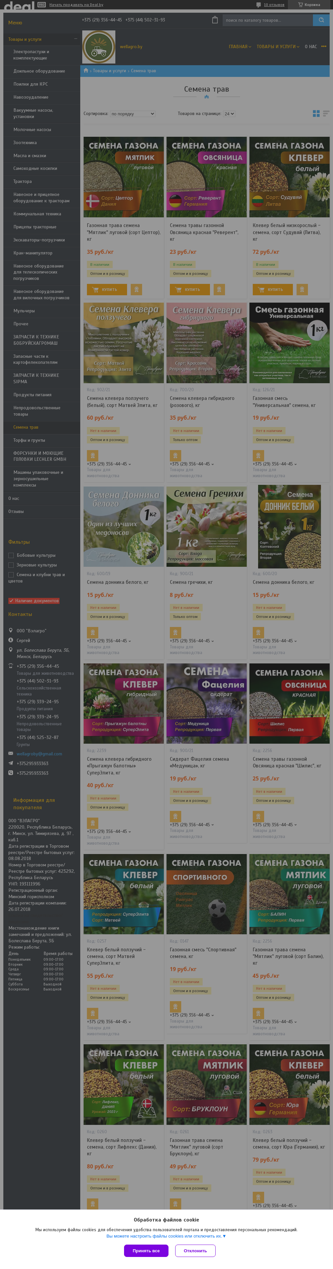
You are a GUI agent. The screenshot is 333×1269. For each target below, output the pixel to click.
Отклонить (195, 1250)
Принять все (146, 1250)
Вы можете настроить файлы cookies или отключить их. (164, 1236)
